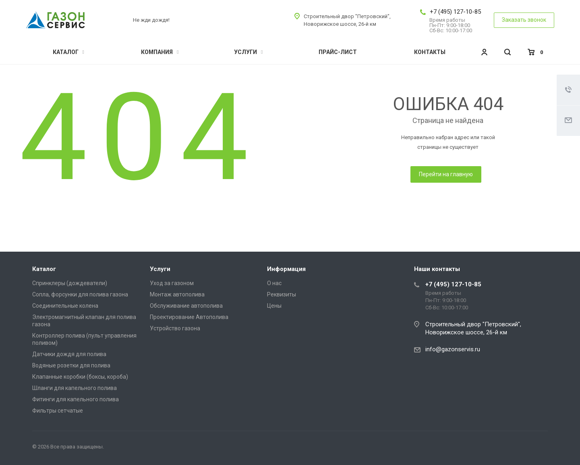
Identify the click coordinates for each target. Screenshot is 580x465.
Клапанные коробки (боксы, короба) (80, 376)
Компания (159, 52)
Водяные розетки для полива (71, 365)
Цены (274, 305)
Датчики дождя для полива (69, 354)
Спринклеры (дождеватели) (69, 283)
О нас (274, 283)
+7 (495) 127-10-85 (455, 11)
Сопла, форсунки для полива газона (80, 294)
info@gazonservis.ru (452, 349)
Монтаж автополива (177, 294)
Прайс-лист (338, 52)
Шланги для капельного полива (74, 388)
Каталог (68, 52)
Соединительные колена (65, 305)
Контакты (429, 52)
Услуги (248, 52)
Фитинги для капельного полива (75, 399)
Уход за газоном (172, 283)
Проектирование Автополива (189, 317)
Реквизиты (281, 294)
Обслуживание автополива (186, 305)
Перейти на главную (446, 174)
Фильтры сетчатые (57, 410)
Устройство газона (175, 328)
